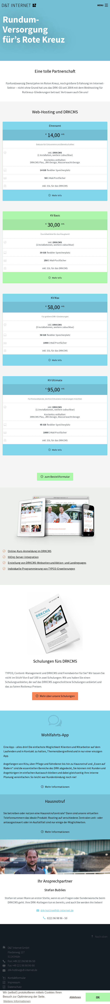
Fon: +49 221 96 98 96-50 (21, 961)
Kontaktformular (17, 977)
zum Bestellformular (57, 476)
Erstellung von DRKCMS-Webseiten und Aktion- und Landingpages (47, 562)
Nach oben (101, 936)
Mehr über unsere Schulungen (57, 696)
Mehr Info (57, 195)
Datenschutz (15, 987)
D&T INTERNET (15, 5)
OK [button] (98, 997)
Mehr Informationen (57, 786)
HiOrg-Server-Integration (23, 557)
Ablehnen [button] (75, 997)
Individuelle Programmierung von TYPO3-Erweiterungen (41, 568)
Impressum (14, 982)
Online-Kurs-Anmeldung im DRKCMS (29, 551)
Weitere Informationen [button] (17, 1001)
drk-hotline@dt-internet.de (57, 910)
